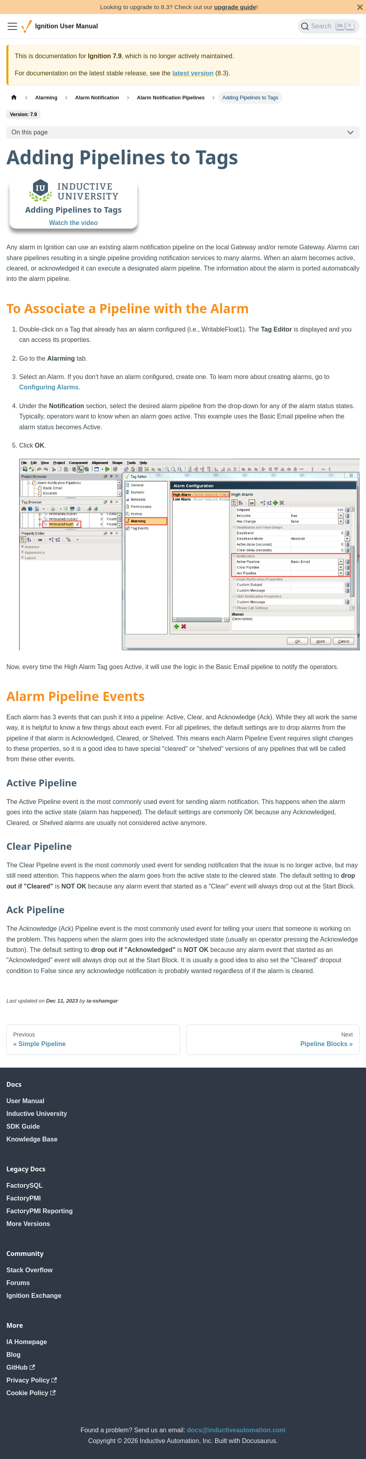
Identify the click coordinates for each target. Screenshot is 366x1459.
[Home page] (14, 97)
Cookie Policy (30, 1393)
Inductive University (36, 1113)
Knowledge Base (31, 1139)
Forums (18, 1282)
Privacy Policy (31, 1380)
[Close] (360, 7)
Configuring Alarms (49, 387)
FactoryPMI (23, 1198)
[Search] (329, 26)
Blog (13, 1354)
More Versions (28, 1223)
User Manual (25, 1101)
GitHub (20, 1367)
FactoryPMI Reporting (39, 1211)
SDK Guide (23, 1126)
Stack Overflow (29, 1270)
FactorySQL (24, 1185)
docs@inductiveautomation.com (236, 1430)
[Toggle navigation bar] (12, 26)
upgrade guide (235, 7)
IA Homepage (26, 1342)
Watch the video (73, 222)
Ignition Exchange (33, 1295)
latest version (193, 73)
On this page (30, 132)
